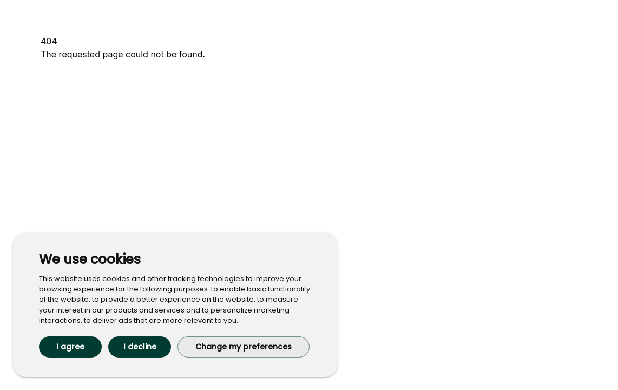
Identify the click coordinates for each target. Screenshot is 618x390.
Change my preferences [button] (243, 346)
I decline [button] (139, 346)
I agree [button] (70, 346)
